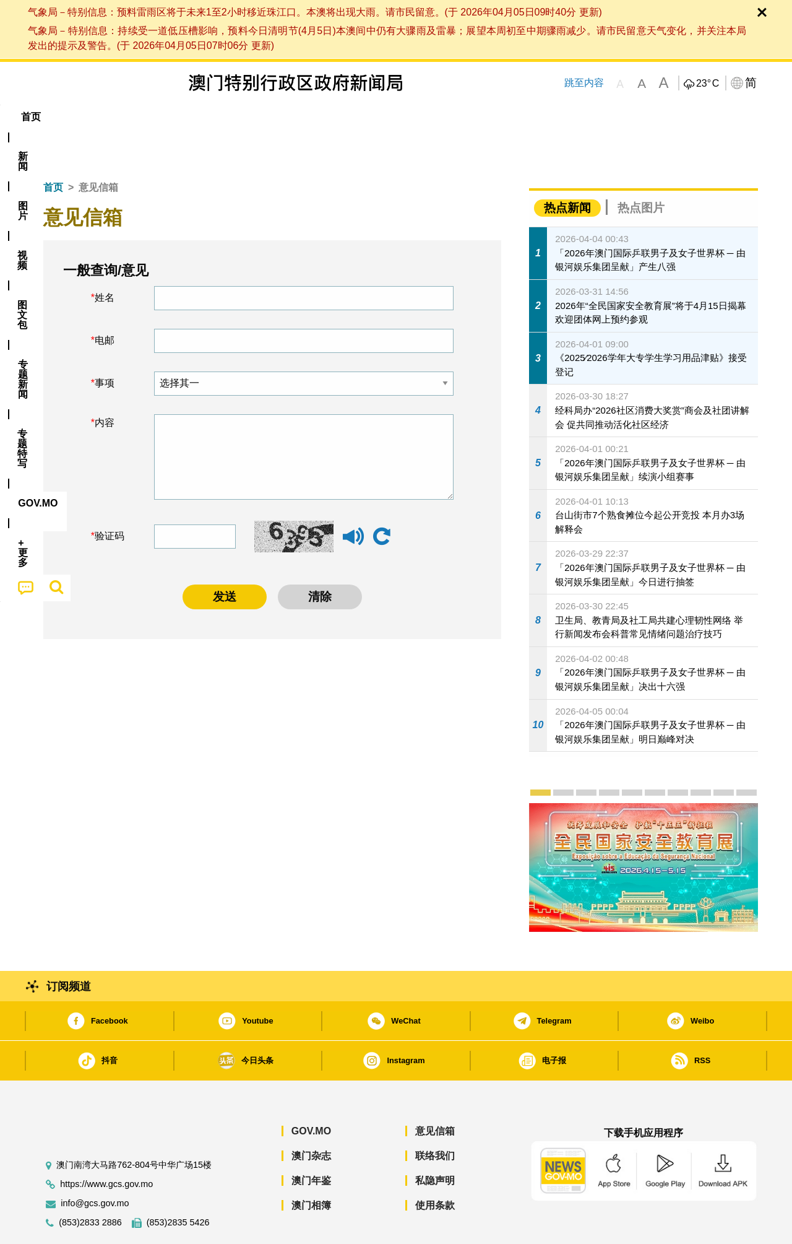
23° (707, 84)
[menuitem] (101, 117)
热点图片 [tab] (641, 169)
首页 (53, 149)
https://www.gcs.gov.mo (106, 1146)
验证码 (109, 498)
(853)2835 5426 (178, 1185)
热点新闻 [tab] (567, 169)
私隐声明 (435, 1142)
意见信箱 (435, 1093)
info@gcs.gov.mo (95, 1165)
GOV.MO (311, 1093)
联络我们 (435, 1118)
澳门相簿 (311, 1167)
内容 (104, 385)
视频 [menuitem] (192, 116)
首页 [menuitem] (56, 116)
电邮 (104, 302)
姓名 (104, 259)
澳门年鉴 (311, 1142)
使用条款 (435, 1167)
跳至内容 (584, 82)
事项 (104, 345)
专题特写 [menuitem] (364, 116)
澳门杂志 (311, 1118)
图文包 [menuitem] (242, 116)
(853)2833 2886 (90, 1185)
